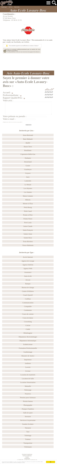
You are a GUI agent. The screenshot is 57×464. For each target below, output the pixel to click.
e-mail (8, 42)
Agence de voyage (28, 261)
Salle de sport (28, 413)
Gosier (28, 166)
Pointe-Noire (27, 219)
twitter (26, 42)
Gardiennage (28, 352)
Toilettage (27, 435)
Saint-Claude (27, 226)
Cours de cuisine (28, 314)
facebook (17, 42)
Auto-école (28, 276)
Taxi (27, 432)
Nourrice (28, 394)
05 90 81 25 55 (16, 20)
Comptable (28, 306)
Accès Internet (28, 257)
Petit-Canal (28, 211)
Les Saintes (28, 192)
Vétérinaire (28, 447)
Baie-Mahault (28, 139)
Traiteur (28, 439)
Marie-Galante (28, 196)
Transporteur (27, 443)
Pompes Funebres (28, 409)
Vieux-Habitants (27, 245)
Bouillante (27, 150)
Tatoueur (28, 428)
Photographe (28, 405)
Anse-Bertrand (28, 135)
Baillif (28, 143)
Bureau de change (28, 287)
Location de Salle (28, 379)
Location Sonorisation (27, 382)
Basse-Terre (28, 147)
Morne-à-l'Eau (28, 204)
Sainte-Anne (28, 234)
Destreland (28, 162)
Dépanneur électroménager (28, 337)
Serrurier (28, 416)
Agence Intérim (28, 265)
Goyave (28, 173)
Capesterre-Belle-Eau (28, 154)
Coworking (28, 322)
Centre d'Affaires (28, 291)
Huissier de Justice (27, 356)
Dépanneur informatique (27, 341)
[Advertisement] (28, 62)
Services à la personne (27, 420)
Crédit (28, 329)
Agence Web (28, 268)
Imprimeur (27, 360)
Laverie (27, 367)
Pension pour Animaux (28, 398)
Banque (27, 284)
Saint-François (28, 230)
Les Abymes (28, 188)
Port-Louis (27, 223)
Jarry (28, 177)
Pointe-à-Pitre (28, 215)
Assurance (27, 272)
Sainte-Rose (28, 238)
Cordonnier (28, 310)
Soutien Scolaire (27, 424)
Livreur (27, 371)
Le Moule (27, 185)
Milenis (27, 200)
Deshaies (28, 158)
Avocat (27, 280)
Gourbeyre (27, 169)
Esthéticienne (27, 344)
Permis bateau (28, 401)
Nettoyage (27, 390)
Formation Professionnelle (28, 348)
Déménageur (28, 333)
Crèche (27, 325)
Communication (27, 303)
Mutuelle (28, 386)
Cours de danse (28, 318)
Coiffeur (28, 299)
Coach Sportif (28, 295)
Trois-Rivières (28, 241)
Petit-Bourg (28, 207)
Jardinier (28, 363)
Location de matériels (27, 375)
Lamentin (28, 181)
